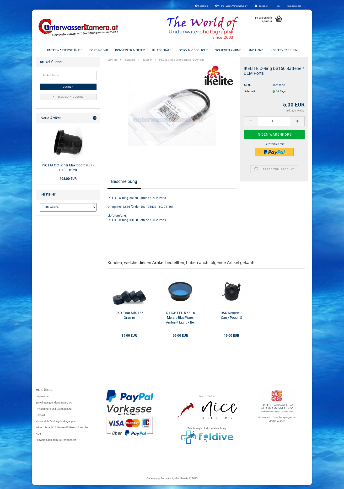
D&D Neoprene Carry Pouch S (231, 319)
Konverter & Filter (130, 50)
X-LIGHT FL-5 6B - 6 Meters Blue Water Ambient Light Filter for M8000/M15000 (180, 322)
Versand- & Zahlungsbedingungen (55, 425)
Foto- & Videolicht (193, 50)
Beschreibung (124, 185)
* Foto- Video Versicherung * (231, 6)
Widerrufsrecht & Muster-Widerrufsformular (62, 431)
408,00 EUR (68, 183)
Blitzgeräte (161, 50)
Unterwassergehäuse (64, 50)
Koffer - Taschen (284, 50)
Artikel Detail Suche (68, 101)
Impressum (42, 400)
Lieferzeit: (250, 95)
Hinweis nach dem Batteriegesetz (56, 444)
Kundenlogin (294, 6)
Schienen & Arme (228, 50)
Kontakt (40, 419)
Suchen (68, 91)
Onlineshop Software (158, 482)
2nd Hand (255, 50)
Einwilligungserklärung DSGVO (54, 406)
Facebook (261, 6)
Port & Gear (98, 50)
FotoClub (201, 6)
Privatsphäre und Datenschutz (53, 413)
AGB (38, 437)
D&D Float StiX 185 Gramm (129, 319)
